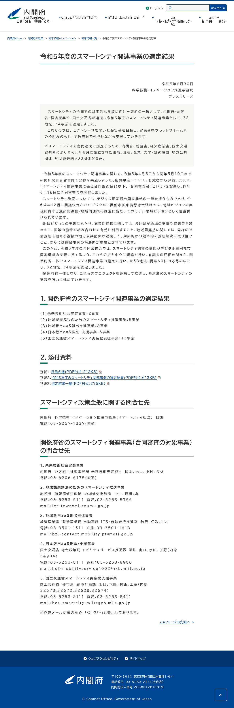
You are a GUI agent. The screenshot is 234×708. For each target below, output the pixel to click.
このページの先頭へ (175, 622)
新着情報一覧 (89, 38)
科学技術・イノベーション (62, 38)
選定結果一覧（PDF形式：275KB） (81, 383)
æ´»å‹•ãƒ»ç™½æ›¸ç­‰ (173, 21)
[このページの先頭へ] (221, 695)
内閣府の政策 (35, 38)
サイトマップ (137, 658)
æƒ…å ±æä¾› (214, 19)
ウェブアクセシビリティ (103, 658)
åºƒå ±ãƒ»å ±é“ (126, 17)
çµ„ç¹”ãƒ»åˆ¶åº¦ (79, 17)
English (156, 8)
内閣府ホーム (14, 38)
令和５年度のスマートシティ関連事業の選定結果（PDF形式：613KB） (106, 377)
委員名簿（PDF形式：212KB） (76, 371)
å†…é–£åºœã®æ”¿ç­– (34, 19)
